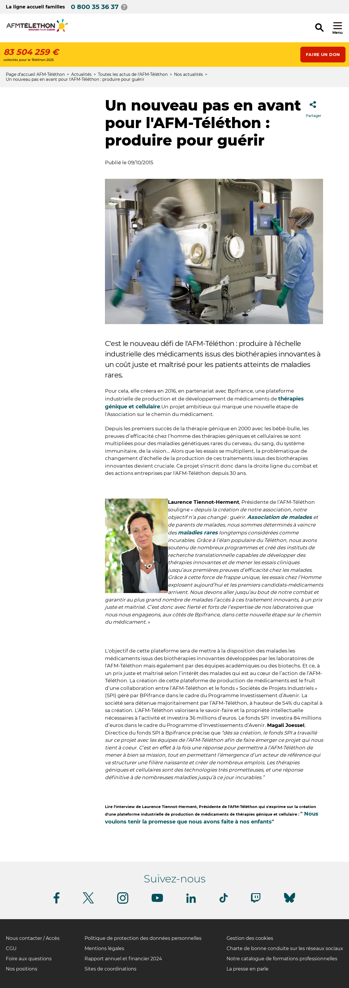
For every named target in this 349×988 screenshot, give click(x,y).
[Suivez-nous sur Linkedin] (191, 902)
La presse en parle (248, 969)
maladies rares (198, 532)
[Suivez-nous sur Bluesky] (289, 903)
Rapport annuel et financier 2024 (123, 958)
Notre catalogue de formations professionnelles (282, 958)
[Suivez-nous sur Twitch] (255, 901)
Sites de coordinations (110, 969)
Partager (313, 107)
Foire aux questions (29, 958)
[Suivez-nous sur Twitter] (88, 902)
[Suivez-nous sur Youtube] (157, 901)
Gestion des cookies (250, 938)
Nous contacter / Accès (32, 938)
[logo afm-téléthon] (37, 31)
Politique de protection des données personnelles (143, 938)
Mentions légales (104, 948)
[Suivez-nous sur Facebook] (56, 902)
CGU (11, 948)
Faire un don (323, 54)
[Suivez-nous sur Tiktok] (224, 901)
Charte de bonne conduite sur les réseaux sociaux (285, 948)
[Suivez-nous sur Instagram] (122, 903)
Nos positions (21, 969)
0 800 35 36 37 (95, 7)
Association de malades (279, 517)
